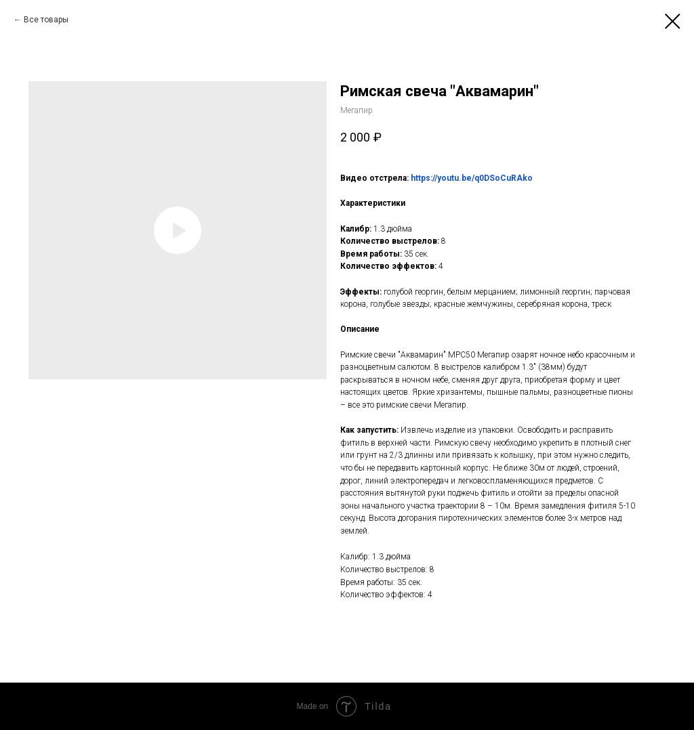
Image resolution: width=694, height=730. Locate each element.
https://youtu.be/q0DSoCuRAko (472, 178)
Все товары (46, 19)
